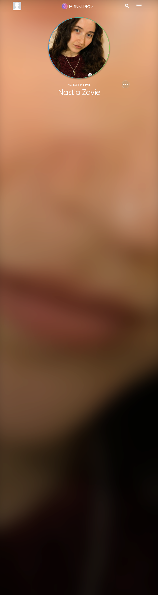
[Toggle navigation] (139, 5)
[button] (125, 84)
